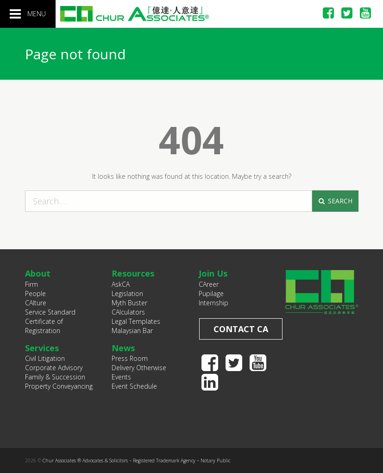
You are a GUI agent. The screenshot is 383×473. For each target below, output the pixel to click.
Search (335, 200)
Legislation (127, 293)
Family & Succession (55, 376)
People (35, 293)
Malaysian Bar (132, 330)
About (37, 273)
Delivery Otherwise (139, 367)
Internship (213, 302)
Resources (133, 273)
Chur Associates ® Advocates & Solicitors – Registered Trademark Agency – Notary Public (136, 460)
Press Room (130, 358)
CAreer (209, 284)
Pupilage (211, 293)
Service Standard (50, 312)
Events (121, 376)
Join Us (213, 273)
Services (42, 347)
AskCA (121, 284)
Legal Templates (136, 321)
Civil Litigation (45, 358)
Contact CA (240, 328)
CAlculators (128, 312)
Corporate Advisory (53, 367)
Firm (31, 284)
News (123, 347)
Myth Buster (129, 302)
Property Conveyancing (59, 386)
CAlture (35, 302)
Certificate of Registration (44, 326)
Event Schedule (134, 386)
